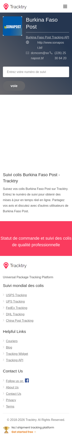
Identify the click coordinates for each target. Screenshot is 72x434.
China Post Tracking (19, 320)
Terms (10, 406)
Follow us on (18, 380)
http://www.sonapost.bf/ (50, 45)
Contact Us (13, 393)
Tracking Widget (17, 353)
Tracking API (14, 360)
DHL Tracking (15, 314)
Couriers (11, 341)
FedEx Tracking (16, 308)
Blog (9, 347)
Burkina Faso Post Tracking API (47, 37)
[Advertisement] (36, 132)
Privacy (11, 400)
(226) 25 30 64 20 (60, 55)
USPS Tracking (16, 295)
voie (14, 86)
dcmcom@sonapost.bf (40, 55)
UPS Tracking (15, 301)
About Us (12, 387)
